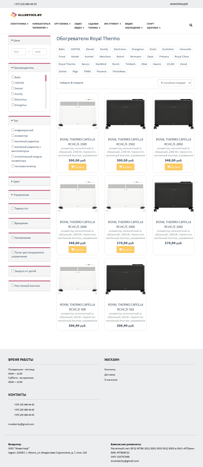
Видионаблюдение (134, 25)
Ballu (16, 77)
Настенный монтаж (25, 285)
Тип (15, 120)
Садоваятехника (94, 25)
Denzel (17, 88)
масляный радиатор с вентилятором (26, 149)
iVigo (75, 71)
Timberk (130, 64)
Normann (135, 56)
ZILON (170, 64)
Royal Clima (182, 56)
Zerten (63, 71)
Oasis (150, 56)
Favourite (185, 49)
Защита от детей (23, 271)
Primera (164, 56)
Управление (21, 195)
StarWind (101, 64)
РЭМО (87, 71)
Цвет (16, 181)
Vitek (144, 64)
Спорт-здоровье (154, 25)
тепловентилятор (23, 166)
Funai (62, 56)
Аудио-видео (79, 25)
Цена (16, 40)
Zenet (183, 64)
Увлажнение (21, 238)
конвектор (19, 136)
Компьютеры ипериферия (41, 25)
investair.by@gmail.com (21, 424)
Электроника (19, 23)
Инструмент (112, 23)
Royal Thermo (67, 64)
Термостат (19, 208)
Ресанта (101, 71)
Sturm (116, 64)
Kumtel (89, 56)
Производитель (23, 68)
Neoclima (105, 56)
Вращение (19, 223)
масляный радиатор (25, 141)
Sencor (85, 64)
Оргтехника (62, 23)
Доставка (109, 374)
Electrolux (19, 99)
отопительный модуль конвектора (26, 158)
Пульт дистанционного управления (27, 254)
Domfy (17, 94)
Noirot (120, 56)
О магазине (110, 379)
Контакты (110, 369)
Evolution (168, 49)
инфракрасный (22, 130)
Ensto (153, 49)
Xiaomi (157, 64)
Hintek (75, 56)
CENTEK (17, 83)
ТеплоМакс (119, 71)
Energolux (19, 105)
